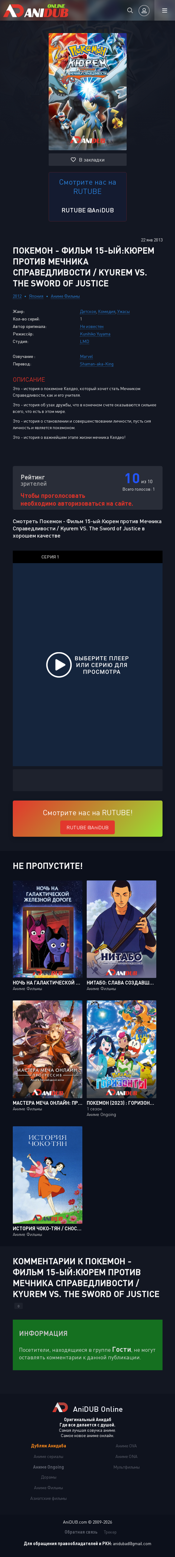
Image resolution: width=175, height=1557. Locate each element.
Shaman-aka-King (97, 363)
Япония (36, 296)
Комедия (106, 311)
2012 (17, 296)
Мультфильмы (126, 1467)
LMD (84, 341)
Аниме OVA (126, 1445)
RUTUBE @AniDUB (87, 210)
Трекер (110, 1532)
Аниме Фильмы (65, 296)
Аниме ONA (126, 1456)
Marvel (86, 356)
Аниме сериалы (48, 1456)
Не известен (92, 326)
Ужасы (123, 311)
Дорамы (48, 1477)
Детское (88, 311)
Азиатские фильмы (48, 1498)
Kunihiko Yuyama (95, 333)
